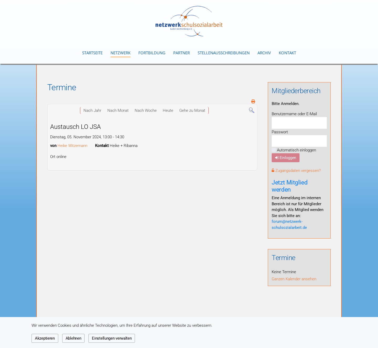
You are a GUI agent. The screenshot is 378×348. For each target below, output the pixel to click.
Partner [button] (181, 52)
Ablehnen (73, 338)
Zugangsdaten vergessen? (296, 170)
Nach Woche (146, 110)
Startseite (92, 52)
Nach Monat (118, 110)
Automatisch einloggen (294, 150)
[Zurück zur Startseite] (189, 21)
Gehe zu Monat (192, 110)
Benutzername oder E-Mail (294, 114)
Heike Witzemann (72, 145)
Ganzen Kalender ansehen (294, 279)
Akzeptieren (45, 338)
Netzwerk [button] (120, 52)
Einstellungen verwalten (112, 338)
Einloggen (285, 157)
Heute (168, 110)
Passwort (280, 132)
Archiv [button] (264, 52)
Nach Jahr (92, 110)
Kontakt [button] (287, 52)
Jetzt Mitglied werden (289, 186)
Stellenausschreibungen (224, 52)
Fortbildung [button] (151, 52)
